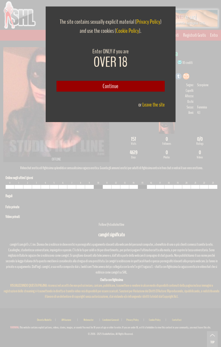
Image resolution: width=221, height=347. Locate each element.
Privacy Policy (148, 22)
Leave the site (153, 104)
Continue (110, 86)
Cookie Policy (127, 31)
